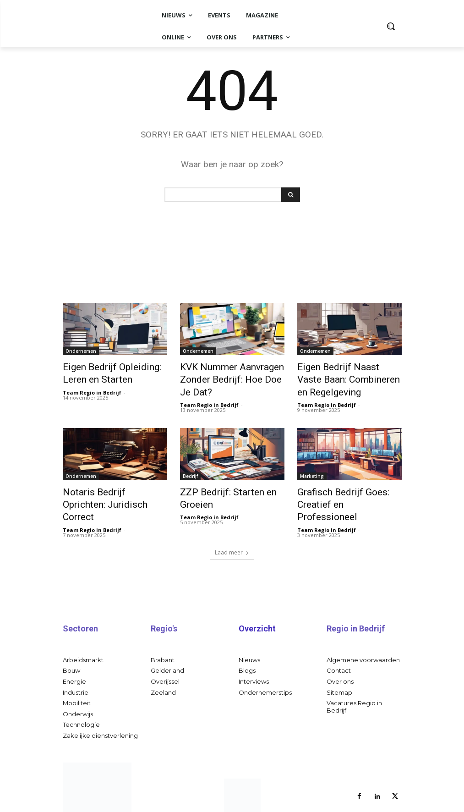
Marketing (312, 469)
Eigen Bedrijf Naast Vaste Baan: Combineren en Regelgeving (341, 376)
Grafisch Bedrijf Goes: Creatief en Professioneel (341, 489)
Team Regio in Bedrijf (92, 387)
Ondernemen (81, 351)
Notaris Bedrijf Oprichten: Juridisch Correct (106, 489)
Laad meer (232, 528)
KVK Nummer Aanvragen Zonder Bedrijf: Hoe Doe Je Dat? (227, 376)
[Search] (290, 194)
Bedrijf (190, 469)
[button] (391, 26)
